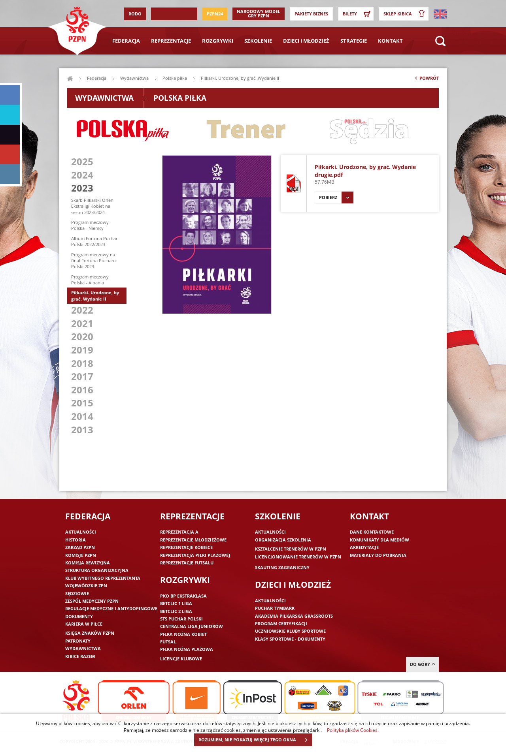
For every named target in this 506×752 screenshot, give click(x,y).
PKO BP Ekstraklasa (183, 596)
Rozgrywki (217, 40)
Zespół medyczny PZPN (92, 601)
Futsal (168, 642)
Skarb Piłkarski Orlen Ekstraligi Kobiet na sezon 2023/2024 (92, 206)
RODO (135, 14)
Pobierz (336, 197)
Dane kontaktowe (372, 532)
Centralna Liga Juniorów (191, 626)
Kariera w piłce (83, 624)
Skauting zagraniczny (282, 567)
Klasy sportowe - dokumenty (290, 639)
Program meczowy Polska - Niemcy (90, 225)
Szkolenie (258, 40)
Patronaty (78, 641)
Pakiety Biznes (311, 14)
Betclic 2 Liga (176, 611)
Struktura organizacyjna (96, 570)
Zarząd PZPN (80, 547)
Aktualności (80, 532)
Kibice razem (80, 656)
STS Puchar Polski (181, 619)
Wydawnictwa (134, 78)
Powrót (426, 80)
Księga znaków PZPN (89, 633)
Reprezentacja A (179, 532)
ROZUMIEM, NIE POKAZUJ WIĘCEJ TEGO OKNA (255, 740)
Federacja (126, 40)
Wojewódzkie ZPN (86, 585)
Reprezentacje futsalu (186, 563)
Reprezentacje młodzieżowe (193, 540)
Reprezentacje (171, 40)
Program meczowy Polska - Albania (90, 280)
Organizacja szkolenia (283, 540)
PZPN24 (215, 14)
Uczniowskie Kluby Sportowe (290, 631)
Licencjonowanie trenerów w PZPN (298, 557)
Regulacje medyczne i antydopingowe (111, 608)
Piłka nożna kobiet (183, 634)
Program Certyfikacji (281, 623)
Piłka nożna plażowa (186, 649)
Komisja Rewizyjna (87, 563)
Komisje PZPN (80, 555)
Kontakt (390, 40)
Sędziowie (77, 593)
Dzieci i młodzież (306, 40)
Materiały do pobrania (378, 555)
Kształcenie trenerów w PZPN (290, 549)
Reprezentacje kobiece (186, 547)
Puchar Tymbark (275, 608)
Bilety (358, 14)
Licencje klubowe (181, 659)
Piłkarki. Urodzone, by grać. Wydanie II (95, 295)
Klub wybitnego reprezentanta (102, 578)
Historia (75, 540)
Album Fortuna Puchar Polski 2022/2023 (94, 241)
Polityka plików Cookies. (353, 730)
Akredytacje (364, 547)
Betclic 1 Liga (176, 603)
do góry (422, 664)
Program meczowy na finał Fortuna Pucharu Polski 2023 (93, 261)
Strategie (353, 40)
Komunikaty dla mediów (379, 540)
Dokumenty (79, 616)
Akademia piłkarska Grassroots (294, 616)
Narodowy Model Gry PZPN (258, 13)
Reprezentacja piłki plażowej (195, 555)
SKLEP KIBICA (405, 14)
